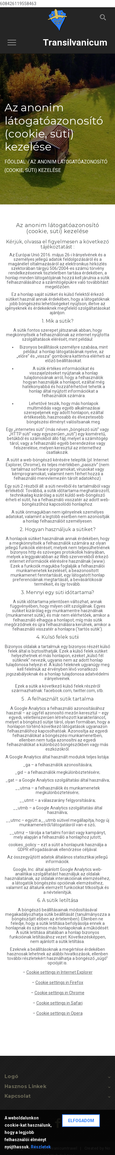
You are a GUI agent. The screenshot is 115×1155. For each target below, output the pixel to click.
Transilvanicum (75, 42)
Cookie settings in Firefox (59, 982)
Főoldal (15, 162)
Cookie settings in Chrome (59, 992)
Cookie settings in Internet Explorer (59, 972)
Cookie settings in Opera (59, 1013)
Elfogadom (81, 1120)
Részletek (41, 1146)
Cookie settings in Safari (59, 1003)
